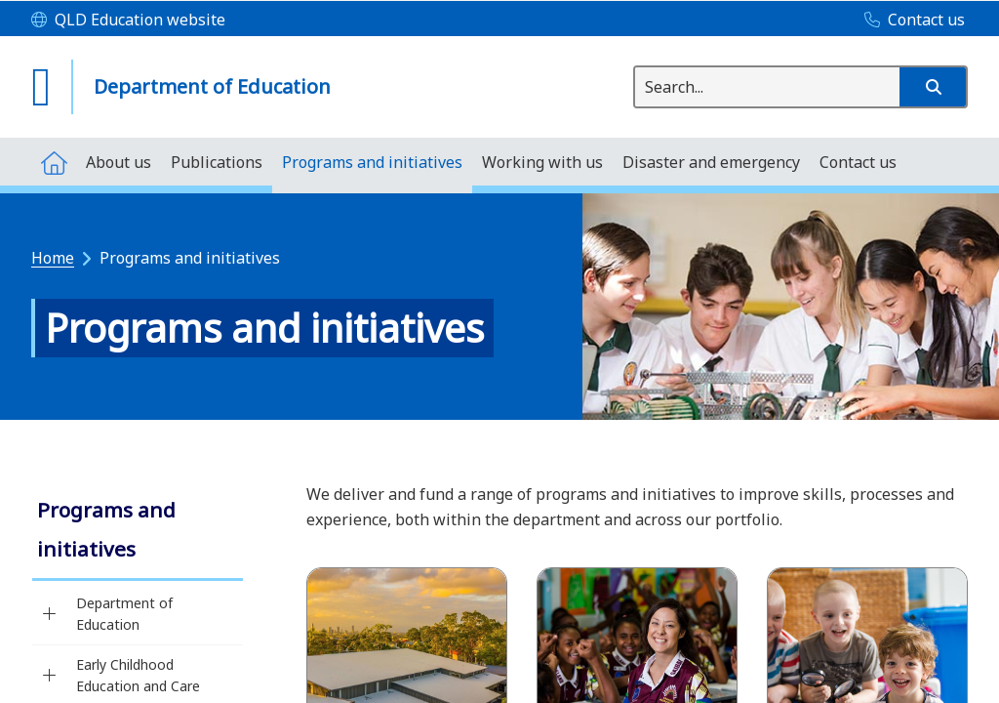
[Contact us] (910, 20)
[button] (932, 86)
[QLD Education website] (128, 20)
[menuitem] (53, 162)
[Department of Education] (49, 614)
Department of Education (124, 614)
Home (52, 258)
